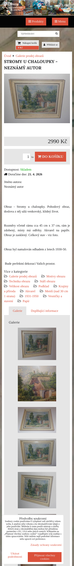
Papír (26, 301)
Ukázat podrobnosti (15, 555)
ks (29, 157)
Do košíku (50, 157)
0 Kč (20, 47)
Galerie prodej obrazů (23, 276)
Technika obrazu (19, 281)
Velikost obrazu (19, 286)
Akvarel (30, 291)
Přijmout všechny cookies (44, 557)
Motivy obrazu (55, 276)
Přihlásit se (51, 44)
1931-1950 (32, 296)
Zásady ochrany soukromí (46, 544)
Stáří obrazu (47, 281)
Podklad (44, 286)
